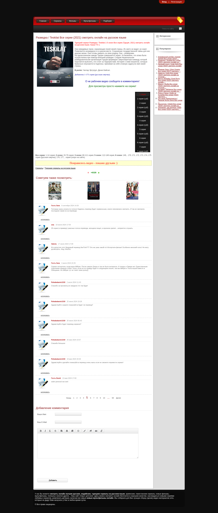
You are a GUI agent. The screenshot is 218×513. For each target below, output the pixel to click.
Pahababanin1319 (58, 282)
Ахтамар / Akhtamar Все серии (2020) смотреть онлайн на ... (170, 90)
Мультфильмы (90, 21)
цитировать (45, 219)
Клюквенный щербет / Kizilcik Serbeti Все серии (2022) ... (169, 58)
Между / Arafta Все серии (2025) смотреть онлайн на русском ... (168, 85)
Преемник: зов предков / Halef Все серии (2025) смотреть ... (169, 108)
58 (113, 398)
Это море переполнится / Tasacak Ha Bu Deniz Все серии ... (170, 100)
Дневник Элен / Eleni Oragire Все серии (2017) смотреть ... (169, 70)
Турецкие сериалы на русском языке (60, 168)
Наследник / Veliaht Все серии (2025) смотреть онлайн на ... (169, 105)
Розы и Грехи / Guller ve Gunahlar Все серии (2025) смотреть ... (168, 95)
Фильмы (72, 21)
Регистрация (176, 2)
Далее (118, 398)
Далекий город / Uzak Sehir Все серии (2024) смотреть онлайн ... (170, 66)
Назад (68, 398)
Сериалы (58, 21)
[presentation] (60, 473)
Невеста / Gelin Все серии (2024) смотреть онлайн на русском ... (168, 75)
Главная (42, 21)
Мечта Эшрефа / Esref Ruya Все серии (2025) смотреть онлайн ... (169, 80)
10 (104, 398)
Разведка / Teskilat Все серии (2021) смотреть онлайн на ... (169, 61)
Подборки (107, 21)
